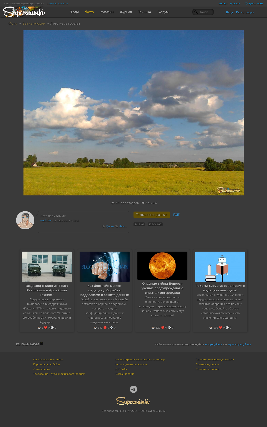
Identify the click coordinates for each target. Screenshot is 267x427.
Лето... (123, 226)
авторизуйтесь (213, 344)
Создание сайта (124, 373)
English (223, 3)
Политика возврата (207, 369)
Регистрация (245, 12)
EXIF (176, 215)
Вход (229, 12)
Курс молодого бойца (46, 364)
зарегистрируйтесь (239, 344)
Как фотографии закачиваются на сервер (140, 359)
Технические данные (151, 215)
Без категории (33, 23)
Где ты (110, 226)
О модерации (41, 369)
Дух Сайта (121, 369)
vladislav (46, 220)
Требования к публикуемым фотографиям (59, 373)
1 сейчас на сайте (57, 3)
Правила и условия (207, 364)
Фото (12, 23)
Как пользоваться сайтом (48, 359)
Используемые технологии (131, 364)
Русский (235, 3)
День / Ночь (253, 3)
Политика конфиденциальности (215, 359)
